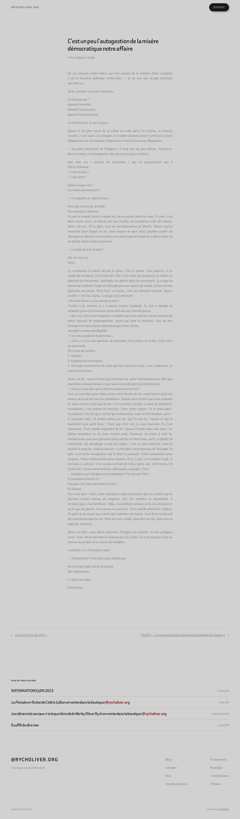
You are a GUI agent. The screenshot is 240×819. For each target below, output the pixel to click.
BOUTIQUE (219, 7)
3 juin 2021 (224, 702)
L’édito (91, 57)
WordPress (223, 809)
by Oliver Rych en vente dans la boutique (89, 713)
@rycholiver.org (25, 7)
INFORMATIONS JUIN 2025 (32, 690)
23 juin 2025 (223, 690)
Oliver (80, 57)
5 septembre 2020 (220, 713)
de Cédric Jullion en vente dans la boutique (70, 702)
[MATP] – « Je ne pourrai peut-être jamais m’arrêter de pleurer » (183, 634)
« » (31, 634)
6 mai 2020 (223, 725)
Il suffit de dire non (25, 725)
